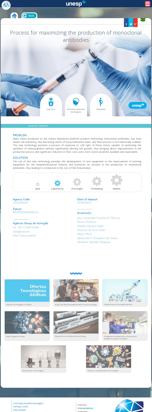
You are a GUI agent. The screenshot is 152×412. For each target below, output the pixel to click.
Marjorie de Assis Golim (91, 230)
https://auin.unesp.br (24, 235)
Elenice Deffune (86, 222)
